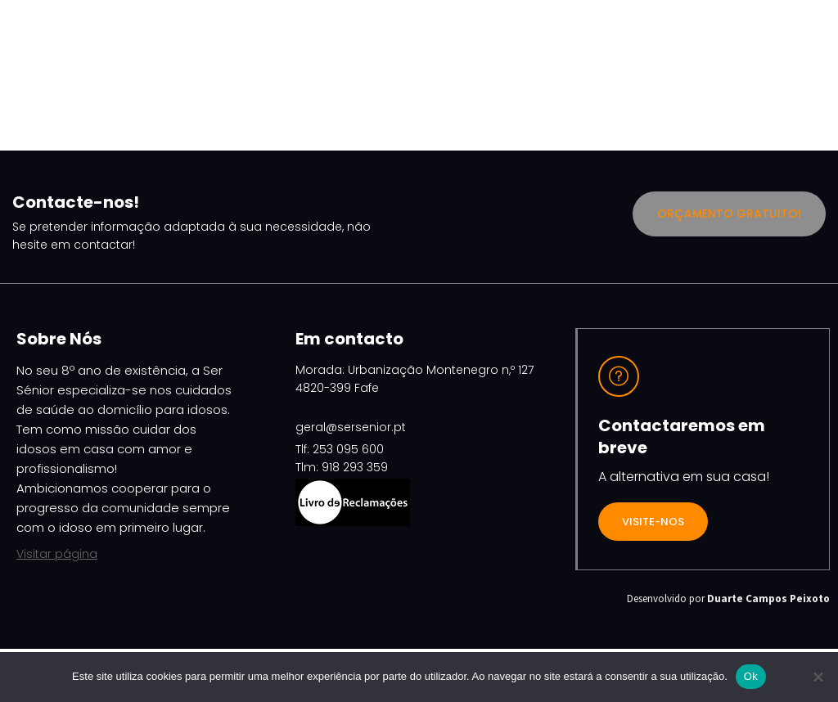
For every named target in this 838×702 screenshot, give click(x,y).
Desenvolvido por (728, 598)
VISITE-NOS (653, 521)
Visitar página (56, 554)
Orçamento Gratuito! (729, 213)
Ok (751, 676)
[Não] (817, 676)
